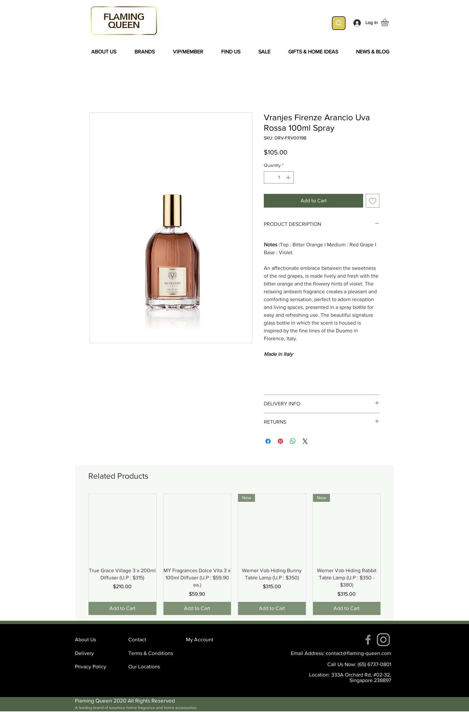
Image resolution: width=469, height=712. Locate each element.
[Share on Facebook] (268, 441)
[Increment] (289, 177)
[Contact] (151, 639)
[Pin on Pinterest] (280, 441)
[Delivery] (98, 653)
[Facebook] (368, 639)
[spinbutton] (279, 177)
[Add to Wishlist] (372, 201)
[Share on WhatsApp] (293, 441)
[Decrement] (269, 177)
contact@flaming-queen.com (358, 653)
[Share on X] (305, 441)
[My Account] (209, 639)
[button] (389, 22)
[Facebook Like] (132, 390)
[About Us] (98, 639)
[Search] (339, 23)
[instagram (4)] (383, 639)
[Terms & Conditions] (151, 653)
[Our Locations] (151, 666)
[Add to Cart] (122, 608)
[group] (234, 554)
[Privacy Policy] (98, 666)
